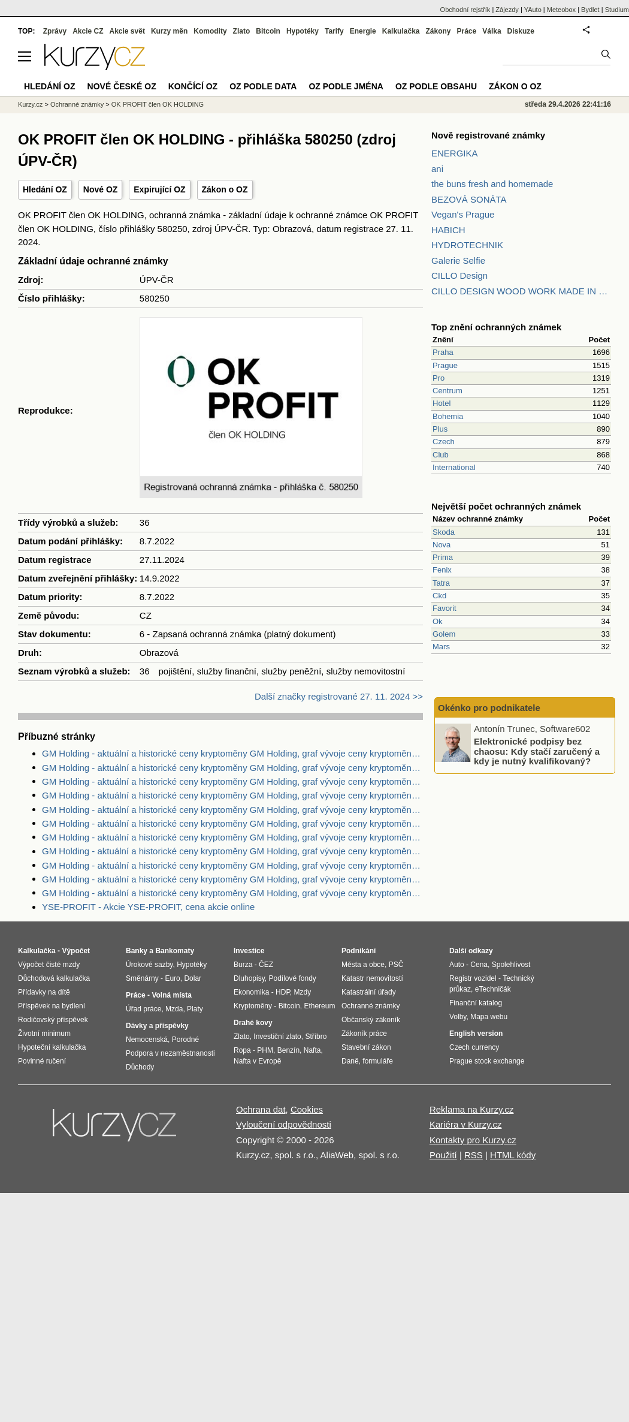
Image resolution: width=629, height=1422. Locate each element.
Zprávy (54, 31)
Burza (243, 964)
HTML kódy (513, 1155)
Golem (444, 633)
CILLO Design (459, 275)
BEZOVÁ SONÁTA (469, 199)
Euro (172, 978)
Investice (249, 951)
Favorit (444, 608)
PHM (265, 1050)
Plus (440, 428)
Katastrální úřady (368, 992)
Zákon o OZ (225, 189)
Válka (491, 31)
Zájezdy (507, 9)
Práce (467, 31)
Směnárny (142, 978)
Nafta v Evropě (257, 1061)
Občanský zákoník (370, 1020)
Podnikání (358, 951)
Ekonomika (251, 992)
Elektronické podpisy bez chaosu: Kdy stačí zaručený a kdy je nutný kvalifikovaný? (537, 751)
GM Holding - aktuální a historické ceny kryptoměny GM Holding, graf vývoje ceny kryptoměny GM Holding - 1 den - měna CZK (232, 781)
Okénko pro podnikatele (489, 708)
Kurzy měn (169, 31)
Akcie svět (127, 31)
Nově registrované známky (488, 135)
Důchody (140, 1067)
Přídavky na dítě (44, 992)
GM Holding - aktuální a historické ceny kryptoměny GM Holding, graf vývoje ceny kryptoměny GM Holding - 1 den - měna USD (232, 837)
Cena (479, 964)
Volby (457, 1017)
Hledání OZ (45, 189)
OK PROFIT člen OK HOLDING (157, 104)
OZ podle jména (346, 86)
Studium (617, 9)
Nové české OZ (121, 86)
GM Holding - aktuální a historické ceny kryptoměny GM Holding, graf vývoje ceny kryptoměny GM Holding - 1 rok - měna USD (232, 810)
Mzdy (303, 992)
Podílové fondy (292, 978)
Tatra (441, 583)
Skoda (444, 532)
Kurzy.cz (30, 104)
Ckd (439, 595)
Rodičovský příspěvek (53, 1020)
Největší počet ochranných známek (506, 506)
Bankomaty (174, 951)
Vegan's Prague (462, 214)
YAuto (533, 9)
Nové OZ (100, 189)
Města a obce (363, 964)
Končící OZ (192, 86)
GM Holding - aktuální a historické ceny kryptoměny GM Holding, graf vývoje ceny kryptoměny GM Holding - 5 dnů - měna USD (232, 865)
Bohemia (448, 416)
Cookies (307, 1109)
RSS (473, 1155)
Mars (441, 646)
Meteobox (561, 9)
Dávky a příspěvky (157, 1026)
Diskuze (520, 31)
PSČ (396, 964)
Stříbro (315, 1036)
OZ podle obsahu (436, 86)
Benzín (288, 1050)
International (454, 467)
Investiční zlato (277, 1036)
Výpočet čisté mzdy (49, 964)
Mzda (174, 1009)
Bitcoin (268, 31)
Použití (443, 1155)
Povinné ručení (42, 1061)
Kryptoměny (253, 1006)
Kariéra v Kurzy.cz (466, 1124)
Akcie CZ (87, 31)
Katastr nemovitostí (372, 978)
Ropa (242, 1050)
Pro (438, 377)
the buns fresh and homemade (492, 184)
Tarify (334, 31)
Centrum (447, 390)
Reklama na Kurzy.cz (472, 1109)
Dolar (192, 978)
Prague (445, 365)
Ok (438, 621)
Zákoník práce (364, 1033)
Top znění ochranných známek (496, 327)
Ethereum (319, 1006)
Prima (443, 557)
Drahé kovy (253, 1023)
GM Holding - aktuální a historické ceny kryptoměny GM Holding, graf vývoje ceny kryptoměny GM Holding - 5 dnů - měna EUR (232, 768)
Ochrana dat (261, 1109)
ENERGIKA (454, 153)
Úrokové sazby (149, 964)
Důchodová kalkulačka (54, 978)
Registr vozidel (473, 978)
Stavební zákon (366, 1047)
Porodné (185, 1039)
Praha (443, 352)
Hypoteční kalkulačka (52, 1047)
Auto (456, 964)
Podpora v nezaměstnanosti (170, 1053)
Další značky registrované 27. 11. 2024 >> (339, 696)
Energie (363, 31)
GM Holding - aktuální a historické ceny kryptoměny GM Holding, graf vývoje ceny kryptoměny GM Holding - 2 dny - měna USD (232, 753)
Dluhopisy (249, 978)
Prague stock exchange (486, 1061)
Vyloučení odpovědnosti (283, 1124)
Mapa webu (488, 1017)
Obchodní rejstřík (465, 9)
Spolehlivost (511, 964)
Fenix (442, 569)
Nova (441, 544)
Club (441, 454)
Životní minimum (44, 1033)
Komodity (209, 31)
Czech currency (474, 1047)
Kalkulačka (401, 31)
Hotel (441, 403)
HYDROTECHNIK (467, 245)
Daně (350, 1061)
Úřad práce (143, 1009)
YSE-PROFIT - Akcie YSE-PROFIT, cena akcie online (148, 907)
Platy (195, 1009)
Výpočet (76, 951)
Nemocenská (147, 1039)
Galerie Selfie (458, 260)
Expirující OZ (159, 189)
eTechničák (493, 989)
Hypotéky (302, 31)
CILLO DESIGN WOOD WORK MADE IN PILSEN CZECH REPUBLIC (521, 291)
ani (437, 169)
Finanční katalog (475, 1003)
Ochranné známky (77, 104)
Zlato (241, 31)
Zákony (437, 31)
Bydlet (590, 9)
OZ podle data (263, 86)
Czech (444, 441)
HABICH (448, 230)
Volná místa (171, 995)
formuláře (377, 1061)
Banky (136, 951)
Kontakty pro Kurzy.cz (473, 1140)
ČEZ (266, 964)
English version (476, 1033)
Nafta (312, 1050)
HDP (283, 992)
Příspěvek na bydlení (51, 1006)
